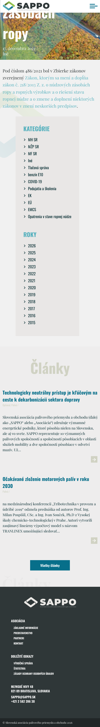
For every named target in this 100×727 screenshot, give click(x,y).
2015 (31, 322)
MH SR (33, 140)
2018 (31, 302)
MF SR (32, 154)
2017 (31, 308)
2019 (31, 295)
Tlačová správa (38, 167)
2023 (32, 267)
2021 (31, 281)
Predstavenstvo (23, 633)
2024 (32, 260)
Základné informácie (26, 628)
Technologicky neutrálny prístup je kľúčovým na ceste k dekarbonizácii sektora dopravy (50, 396)
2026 (32, 246)
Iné (30, 161)
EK (30, 195)
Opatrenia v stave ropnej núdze (49, 216)
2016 (31, 315)
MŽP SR (33, 147)
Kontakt (18, 643)
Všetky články (49, 565)
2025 (32, 253)
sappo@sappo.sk (23, 697)
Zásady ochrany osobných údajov (34, 674)
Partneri (19, 638)
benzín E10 (35, 174)
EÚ (30, 202)
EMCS (32, 209)
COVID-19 (35, 181)
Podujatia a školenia (42, 188)
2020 (32, 288)
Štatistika (20, 668)
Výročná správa (23, 663)
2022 (32, 274)
